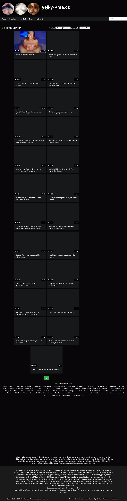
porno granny (36, 475)
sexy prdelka (7, 393)
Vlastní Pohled (28, 393)
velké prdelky (107, 483)
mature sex (93, 479)
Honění (46, 391)
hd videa (108, 477)
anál (69, 486)
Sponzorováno (114, 499)
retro (36, 483)
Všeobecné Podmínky (88, 499)
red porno (67, 479)
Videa (4, 19)
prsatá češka (75, 388)
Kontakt (77, 499)
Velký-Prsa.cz (56, 8)
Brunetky (38, 391)
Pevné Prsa (63, 391)
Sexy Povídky (31, 470)
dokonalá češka (107, 388)
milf (14, 391)
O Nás (71, 499)
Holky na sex (100, 490)
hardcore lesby (81, 391)
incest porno (119, 388)
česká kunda (119, 393)
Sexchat (22, 19)
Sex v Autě (88, 393)
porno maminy (55, 475)
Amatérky (19, 388)
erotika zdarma (19, 472)
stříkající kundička (94, 391)
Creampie (39, 388)
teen (49, 483)
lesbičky (73, 477)
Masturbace (91, 386)
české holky (66, 395)
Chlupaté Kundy (54, 395)
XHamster (18, 483)
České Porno (20, 470)
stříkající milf (56, 388)
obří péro (96, 388)
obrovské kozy (111, 386)
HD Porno (59, 481)
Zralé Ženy (114, 391)
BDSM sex (81, 475)
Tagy (31, 19)
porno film (28, 479)
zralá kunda (37, 386)
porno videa (94, 481)
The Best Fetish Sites (44, 490)
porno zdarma (67, 470)
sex (121, 391)
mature (63, 472)
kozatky (121, 386)
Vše (83, 395)
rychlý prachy (101, 475)
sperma (28, 386)
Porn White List (20, 490)
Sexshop (12, 19)
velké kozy (87, 483)
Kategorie (40, 19)
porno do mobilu (44, 472)
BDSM (24, 475)
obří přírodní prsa (60, 386)
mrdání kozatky (8, 386)
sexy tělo (76, 395)
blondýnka (7, 391)
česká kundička (40, 393)
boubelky (42, 477)
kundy (47, 388)
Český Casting (33, 481)
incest (23, 477)
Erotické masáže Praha (87, 490)
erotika (88, 470)
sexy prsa (100, 386)
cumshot (71, 386)
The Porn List (31, 490)
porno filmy (54, 479)
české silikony (108, 393)
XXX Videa (76, 481)
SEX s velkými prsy (59, 490)
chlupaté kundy (107, 472)
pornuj (21, 391)
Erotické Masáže (8, 388)
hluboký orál (86, 388)
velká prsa (17, 393)
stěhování (97, 393)
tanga (71, 391)
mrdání (54, 391)
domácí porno (70, 488)
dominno (66, 388)
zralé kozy (80, 386)
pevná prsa (78, 393)
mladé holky (29, 388)
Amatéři (105, 391)
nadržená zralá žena (54, 393)
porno (45, 470)
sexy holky (29, 391)
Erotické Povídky (102, 499)
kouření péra (47, 386)
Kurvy (45, 395)
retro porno (85, 472)
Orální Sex (19, 386)
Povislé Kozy (68, 393)
